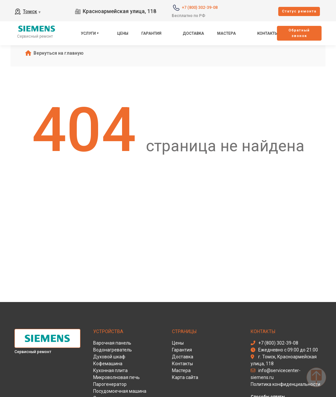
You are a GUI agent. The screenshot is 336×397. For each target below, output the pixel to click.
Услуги (88, 33)
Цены (122, 33)
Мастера (226, 33)
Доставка (193, 33)
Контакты (267, 33)
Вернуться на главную (58, 53)
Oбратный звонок (299, 33)
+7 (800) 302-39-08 (200, 7)
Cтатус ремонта (299, 11)
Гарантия (151, 33)
